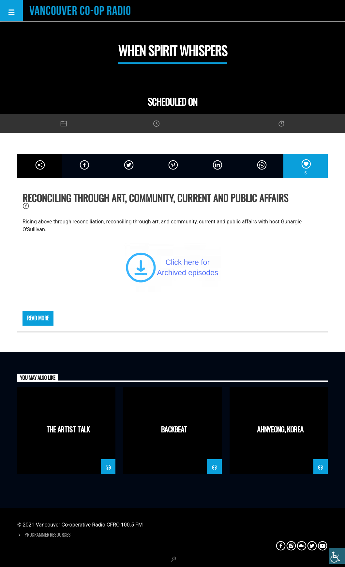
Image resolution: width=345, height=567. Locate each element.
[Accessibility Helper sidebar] (337, 556)
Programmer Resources (47, 534)
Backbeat (174, 429)
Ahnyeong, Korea (280, 429)
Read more (38, 318)
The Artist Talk (68, 429)
